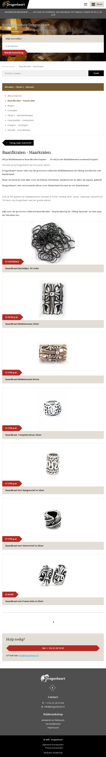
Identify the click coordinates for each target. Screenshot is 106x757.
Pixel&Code (57, 752)
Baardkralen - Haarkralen (21, 100)
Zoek (96, 73)
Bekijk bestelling (13, 52)
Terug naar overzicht (18, 142)
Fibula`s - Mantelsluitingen (20, 115)
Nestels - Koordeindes (19, 130)
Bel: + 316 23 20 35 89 (53, 648)
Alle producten (15, 95)
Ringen (11, 105)
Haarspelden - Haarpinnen (21, 120)
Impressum (53, 727)
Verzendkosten (53, 723)
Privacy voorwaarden (54, 747)
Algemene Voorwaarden (53, 744)
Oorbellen (12, 110)
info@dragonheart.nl (29, 655)
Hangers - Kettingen (18, 125)
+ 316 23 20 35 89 (54, 702)
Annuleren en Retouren (53, 720)
